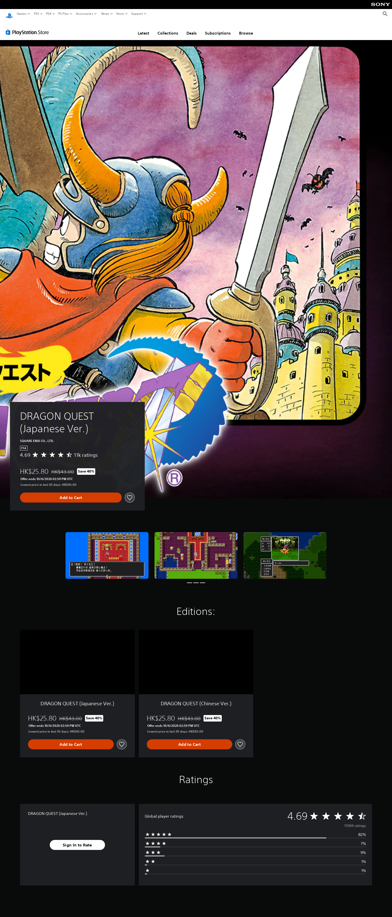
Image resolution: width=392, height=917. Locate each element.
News (105, 14)
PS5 (36, 14)
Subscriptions (218, 28)
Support (137, 14)
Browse (246, 28)
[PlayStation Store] (28, 27)
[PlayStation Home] (9, 14)
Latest (143, 28)
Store (120, 14)
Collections (168, 28)
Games (22, 14)
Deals (191, 28)
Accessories (84, 14)
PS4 (49, 14)
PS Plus (63, 14)
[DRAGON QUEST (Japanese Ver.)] (107, 550)
